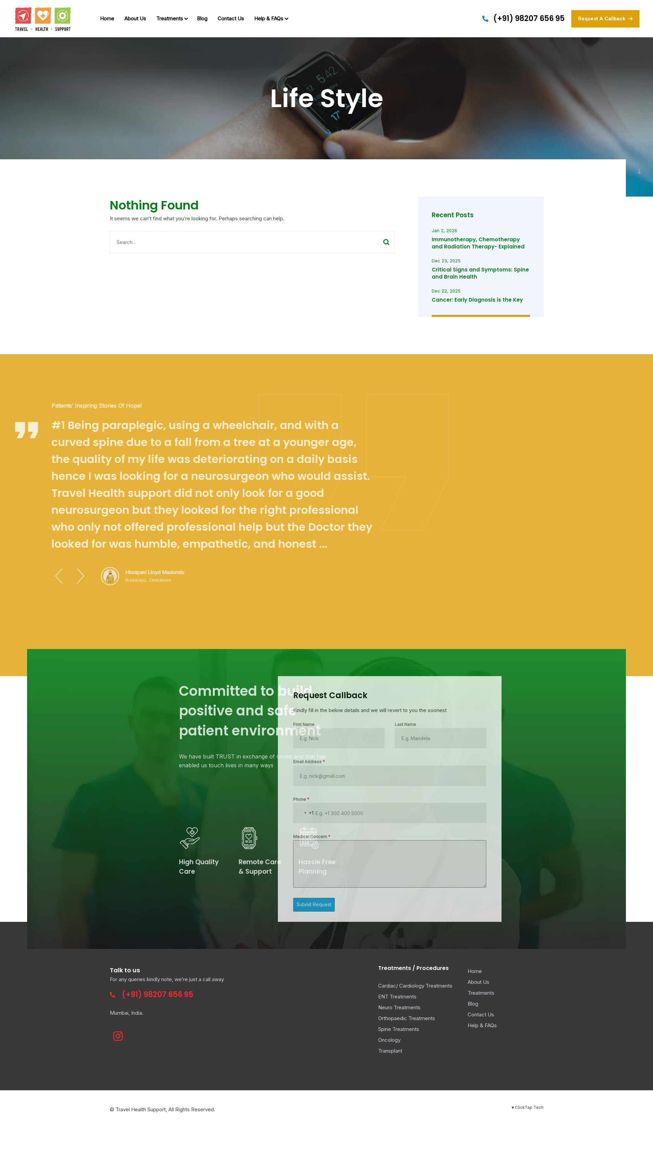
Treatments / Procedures (413, 968)
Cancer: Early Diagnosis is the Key (477, 299)
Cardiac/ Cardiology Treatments (415, 985)
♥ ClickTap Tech (527, 1107)
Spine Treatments (398, 1029)
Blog (202, 18)
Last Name (245, 724)
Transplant (390, 1051)
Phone (141, 799)
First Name (143, 724)
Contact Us (231, 18)
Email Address (149, 761)
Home (107, 18)
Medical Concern (151, 836)
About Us (135, 18)
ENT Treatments (397, 996)
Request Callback (170, 695)
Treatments (171, 18)
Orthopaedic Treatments (406, 1018)
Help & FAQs (270, 18)
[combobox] (143, 813)
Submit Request (153, 904)
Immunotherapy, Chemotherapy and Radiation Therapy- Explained (478, 243)
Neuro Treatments (399, 1007)
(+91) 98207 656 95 (529, 18)
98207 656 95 (168, 994)
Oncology (389, 1040)
